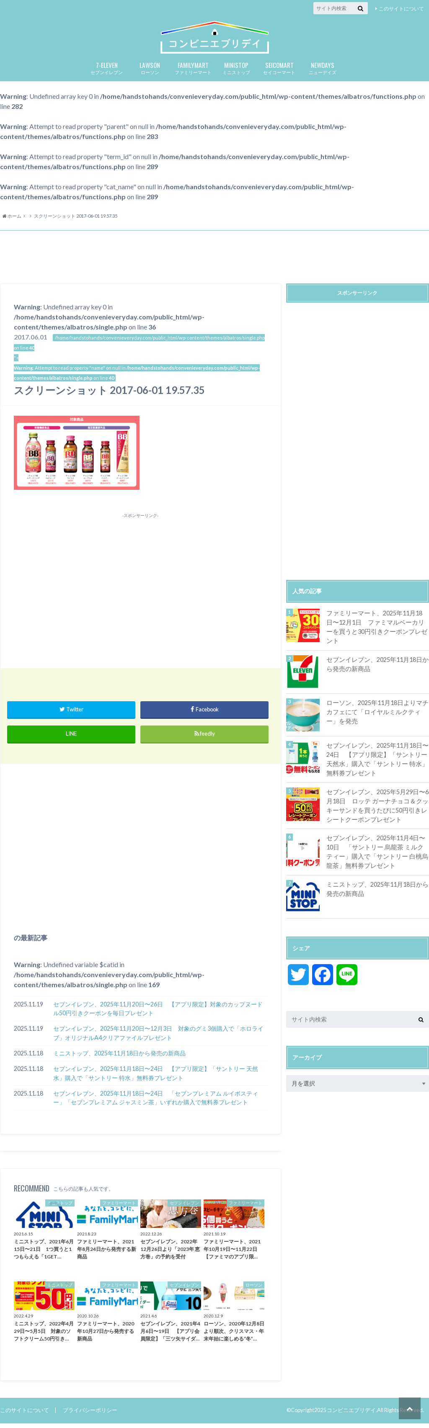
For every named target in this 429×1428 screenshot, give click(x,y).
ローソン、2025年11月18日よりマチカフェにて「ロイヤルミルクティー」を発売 (376, 713)
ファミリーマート (192, 72)
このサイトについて (401, 8)
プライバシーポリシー (90, 1415)
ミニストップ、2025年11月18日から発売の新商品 (119, 1058)
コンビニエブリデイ (351, 1415)
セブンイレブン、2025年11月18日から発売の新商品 (375, 666)
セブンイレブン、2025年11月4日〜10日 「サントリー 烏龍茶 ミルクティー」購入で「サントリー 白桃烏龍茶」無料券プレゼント (376, 852)
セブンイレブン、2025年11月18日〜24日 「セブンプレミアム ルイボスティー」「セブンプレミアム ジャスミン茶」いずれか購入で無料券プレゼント (155, 1103)
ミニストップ (236, 72)
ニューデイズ (322, 72)
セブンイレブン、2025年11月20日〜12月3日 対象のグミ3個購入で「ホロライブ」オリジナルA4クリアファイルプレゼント (158, 1038)
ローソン (149, 72)
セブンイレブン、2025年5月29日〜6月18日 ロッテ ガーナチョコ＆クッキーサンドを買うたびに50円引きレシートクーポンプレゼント (377, 806)
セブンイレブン (106, 72)
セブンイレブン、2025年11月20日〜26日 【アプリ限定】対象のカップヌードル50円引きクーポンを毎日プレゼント (158, 1014)
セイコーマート (279, 72)
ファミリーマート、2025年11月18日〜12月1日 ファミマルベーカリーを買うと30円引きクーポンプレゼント (376, 627)
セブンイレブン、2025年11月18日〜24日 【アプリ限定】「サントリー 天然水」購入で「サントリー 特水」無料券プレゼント (155, 1078)
